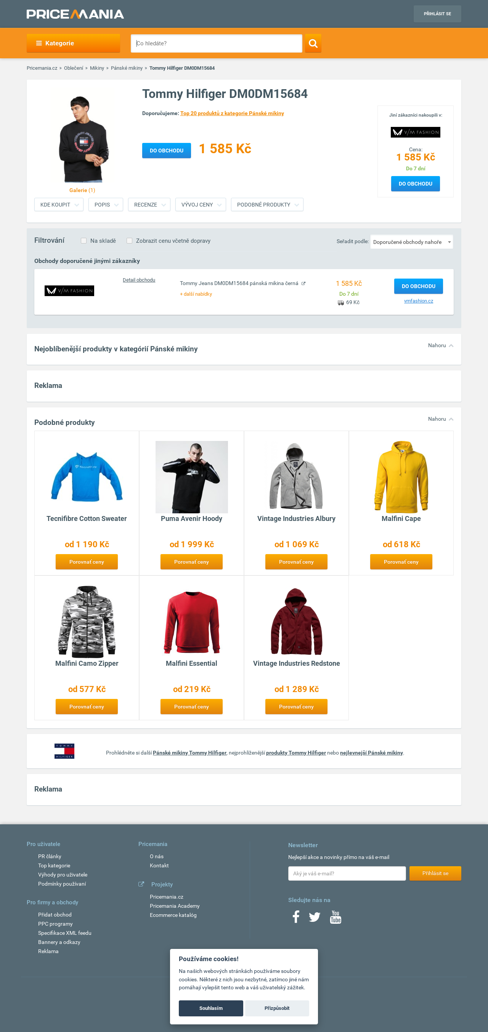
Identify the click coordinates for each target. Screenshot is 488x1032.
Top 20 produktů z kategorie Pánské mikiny (232, 113)
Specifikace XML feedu (65, 933)
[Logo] (415, 131)
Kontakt (159, 865)
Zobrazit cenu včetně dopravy (173, 240)
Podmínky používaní (62, 884)
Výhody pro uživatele (62, 875)
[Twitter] (315, 919)
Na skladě (103, 240)
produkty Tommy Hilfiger (296, 753)
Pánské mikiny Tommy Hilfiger (189, 753)
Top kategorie (54, 865)
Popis (102, 205)
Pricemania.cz (42, 68)
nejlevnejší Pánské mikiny (371, 753)
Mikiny (97, 68)
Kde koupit (55, 205)
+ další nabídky (196, 294)
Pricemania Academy (175, 906)
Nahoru (437, 345)
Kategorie (55, 43)
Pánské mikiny (127, 68)
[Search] (313, 43)
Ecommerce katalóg (173, 915)
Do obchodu (415, 184)
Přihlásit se (437, 13)
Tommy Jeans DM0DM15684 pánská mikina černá (240, 283)
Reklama (48, 951)
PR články (49, 856)
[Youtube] (335, 919)
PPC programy (55, 924)
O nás (157, 856)
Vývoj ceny (197, 205)
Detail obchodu (139, 280)
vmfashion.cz (418, 301)
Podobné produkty (263, 205)
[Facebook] (295, 919)
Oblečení (73, 68)
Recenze (145, 205)
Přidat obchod (55, 915)
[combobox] (412, 241)
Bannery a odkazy (59, 942)
